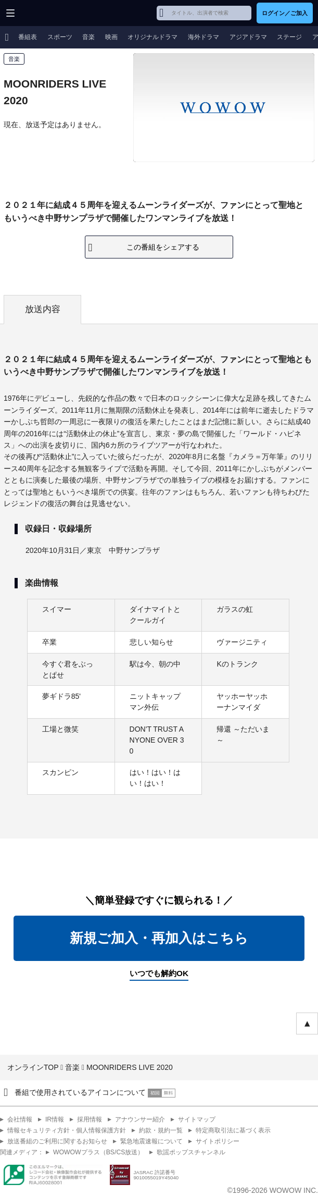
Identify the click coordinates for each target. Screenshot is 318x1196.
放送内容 (42, 309)
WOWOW (47, 13)
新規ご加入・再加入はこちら (159, 938)
